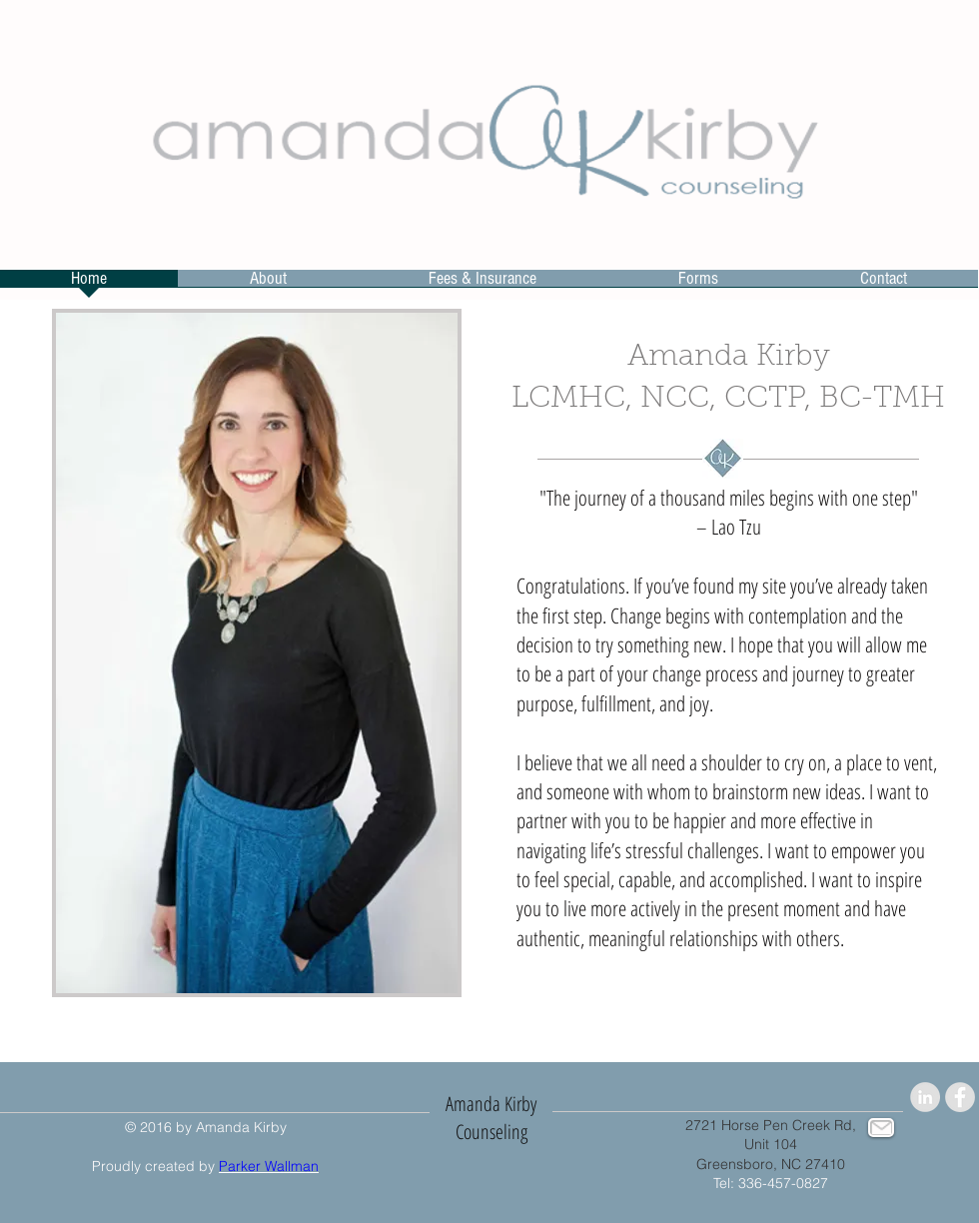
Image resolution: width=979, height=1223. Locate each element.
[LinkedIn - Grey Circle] (925, 1097)
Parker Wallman (269, 1166)
